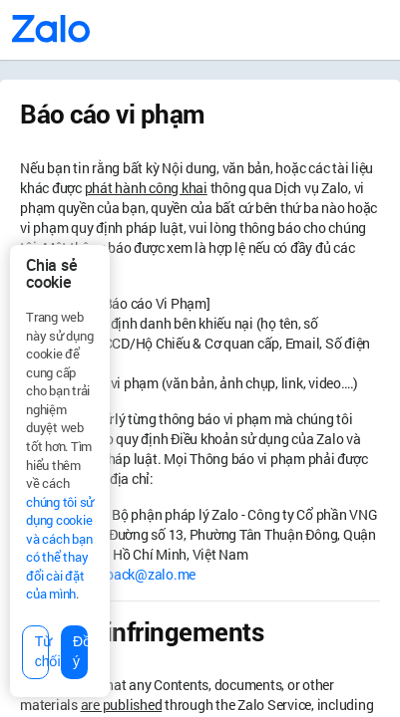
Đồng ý (80, 651)
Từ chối (42, 651)
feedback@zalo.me (138, 574)
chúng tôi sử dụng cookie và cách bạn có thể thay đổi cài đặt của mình (60, 548)
